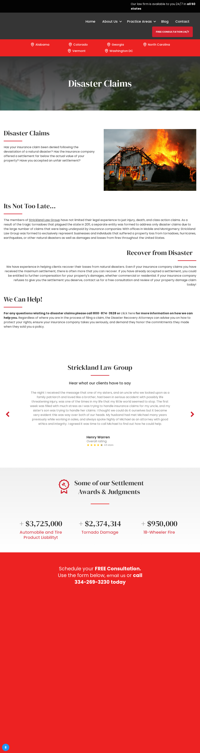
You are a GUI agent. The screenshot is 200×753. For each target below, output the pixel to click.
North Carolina (156, 44)
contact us (91, 280)
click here (128, 313)
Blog (164, 21)
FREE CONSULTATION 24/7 (172, 32)
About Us (109, 21)
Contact (182, 21)
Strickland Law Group (44, 220)
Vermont (76, 51)
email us (121, 575)
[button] (8, 414)
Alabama (39, 44)
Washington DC (118, 51)
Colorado (78, 44)
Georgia (115, 44)
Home (90, 21)
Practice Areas (139, 21)
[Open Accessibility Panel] (5, 747)
